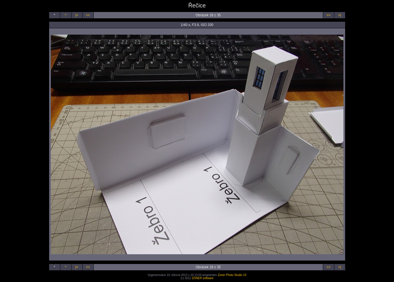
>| (339, 15)
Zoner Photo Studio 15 (232, 275)
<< (88, 15)
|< (76, 15)
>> (328, 15)
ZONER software (202, 278)
